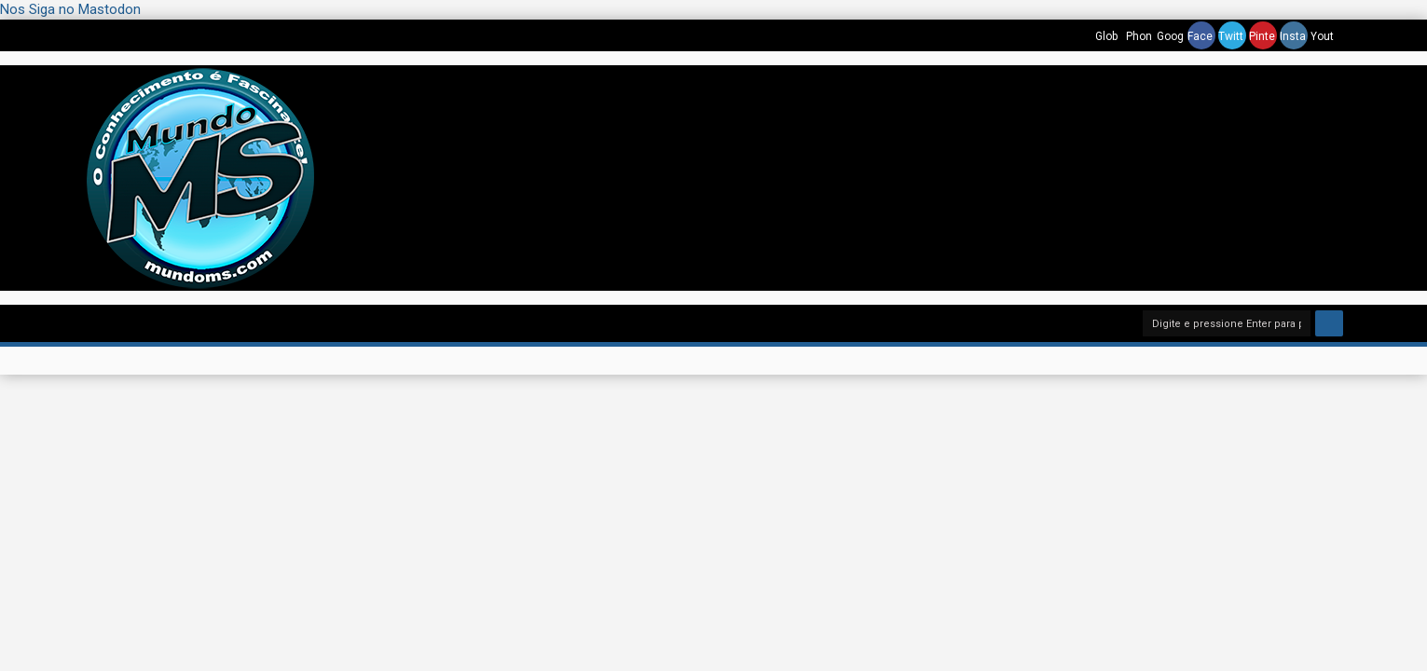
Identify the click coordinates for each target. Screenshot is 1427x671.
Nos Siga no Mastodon (70, 9)
